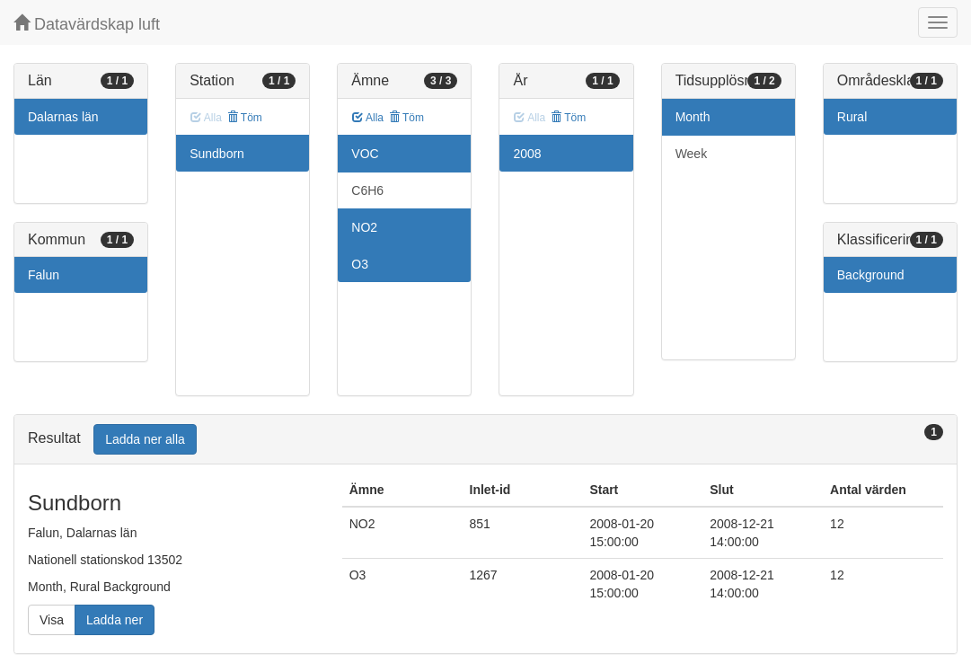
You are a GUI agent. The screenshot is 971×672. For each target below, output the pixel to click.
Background (871, 275)
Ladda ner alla (145, 439)
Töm (244, 117)
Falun (43, 275)
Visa (52, 620)
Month (693, 117)
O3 (359, 264)
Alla (368, 117)
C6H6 (367, 190)
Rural (852, 117)
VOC (364, 153)
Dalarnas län (63, 117)
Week (691, 153)
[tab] (485, 439)
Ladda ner (114, 620)
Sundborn (217, 153)
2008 (527, 153)
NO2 (364, 227)
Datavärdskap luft (86, 23)
